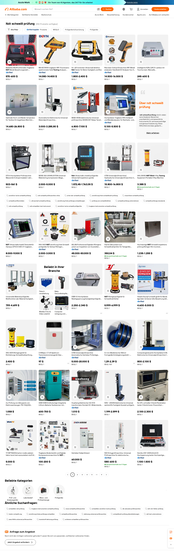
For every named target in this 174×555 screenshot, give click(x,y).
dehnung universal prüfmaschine (94, 514)
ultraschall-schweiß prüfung (39, 201)
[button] (98, 9)
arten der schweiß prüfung (75, 196)
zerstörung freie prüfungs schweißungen (70, 201)
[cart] (131, 10)
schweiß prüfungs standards (154, 201)
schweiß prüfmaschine (68, 514)
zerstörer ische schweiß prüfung (18, 196)
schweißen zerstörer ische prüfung (102, 509)
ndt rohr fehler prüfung (154, 509)
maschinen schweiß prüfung (133, 196)
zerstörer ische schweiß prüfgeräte (68, 206)
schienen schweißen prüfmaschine (76, 519)
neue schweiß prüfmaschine (74, 509)
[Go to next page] (106, 474)
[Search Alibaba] (65, 9)
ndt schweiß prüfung (14, 206)
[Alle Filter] (13, 30)
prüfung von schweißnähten (100, 201)
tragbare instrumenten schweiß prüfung (101, 206)
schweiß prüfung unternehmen (127, 201)
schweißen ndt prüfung (15, 509)
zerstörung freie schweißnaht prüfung (104, 196)
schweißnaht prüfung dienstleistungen (125, 514)
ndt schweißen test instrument (39, 206)
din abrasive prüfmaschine (130, 509)
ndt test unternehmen (152, 514)
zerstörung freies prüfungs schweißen (40, 514)
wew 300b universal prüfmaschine (19, 519)
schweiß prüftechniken (15, 201)
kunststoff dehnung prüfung (47, 519)
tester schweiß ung (14, 514)
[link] (171, 532)
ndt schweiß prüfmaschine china (47, 196)
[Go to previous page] (67, 474)
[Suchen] (107, 9)
